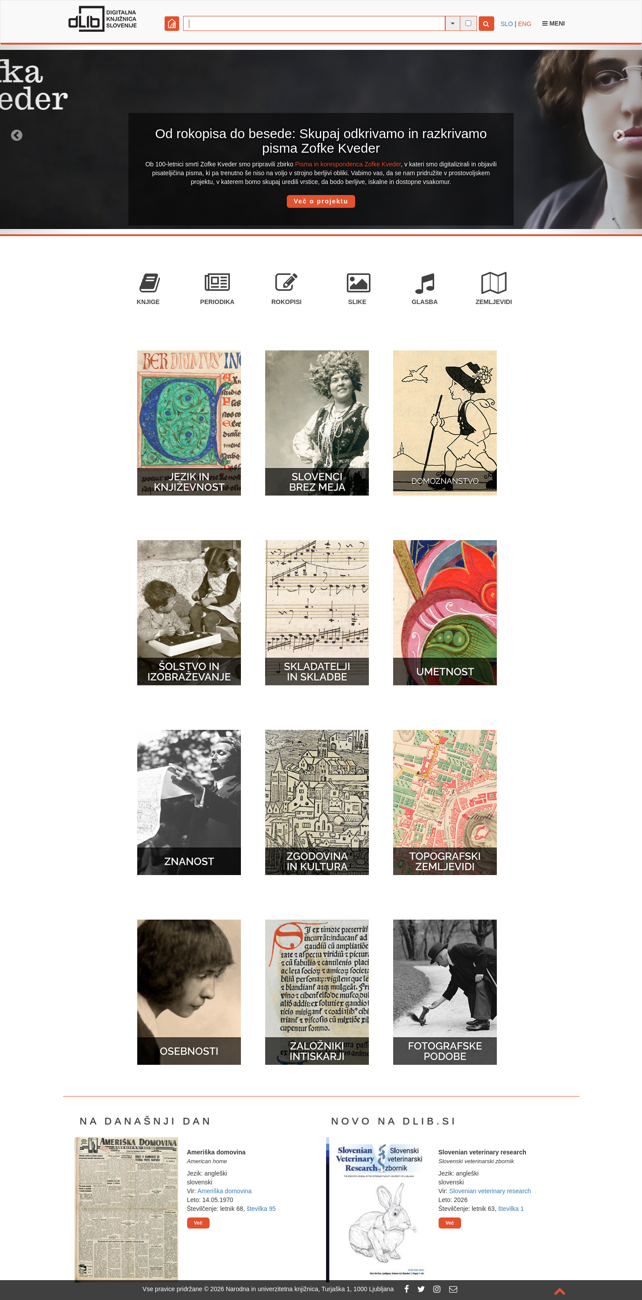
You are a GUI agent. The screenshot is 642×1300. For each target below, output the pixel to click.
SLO (507, 23)
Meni (553, 23)
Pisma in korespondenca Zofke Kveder (348, 164)
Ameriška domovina (224, 1191)
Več (198, 1222)
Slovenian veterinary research (490, 1191)
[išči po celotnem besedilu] (468, 23)
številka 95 (261, 1208)
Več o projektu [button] (321, 201)
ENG (524, 23)
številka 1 (511, 1208)
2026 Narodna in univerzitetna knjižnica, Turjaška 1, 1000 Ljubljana (302, 1288)
